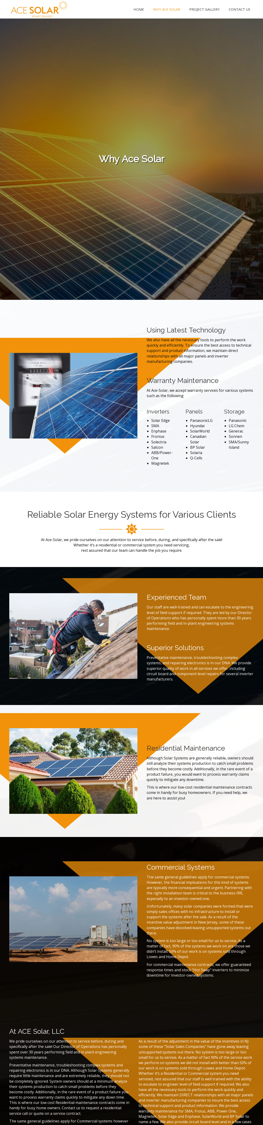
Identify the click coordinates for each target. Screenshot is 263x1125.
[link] (139, 9)
